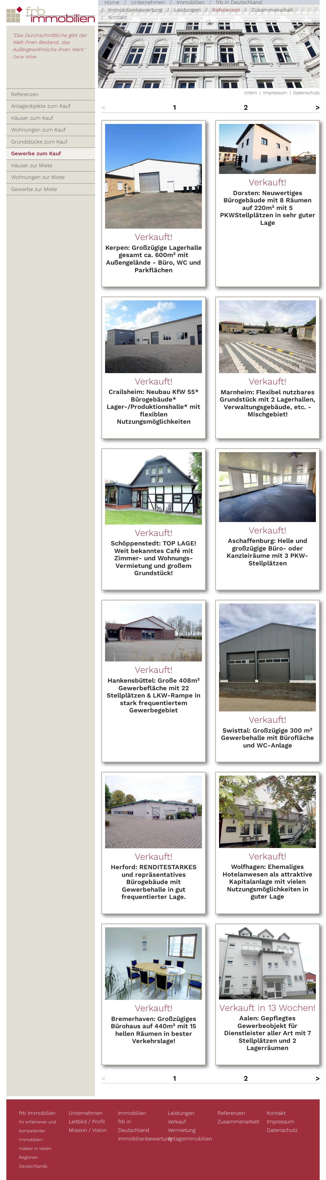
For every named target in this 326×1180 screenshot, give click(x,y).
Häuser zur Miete (31, 165)
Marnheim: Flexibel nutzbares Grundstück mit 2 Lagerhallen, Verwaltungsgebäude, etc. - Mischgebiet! (267, 403)
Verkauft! (153, 236)
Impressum (275, 92)
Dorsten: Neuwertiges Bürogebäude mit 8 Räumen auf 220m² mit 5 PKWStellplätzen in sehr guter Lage (267, 207)
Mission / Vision (88, 1130)
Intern (250, 92)
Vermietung (182, 1130)
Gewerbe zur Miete (34, 189)
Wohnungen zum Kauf (38, 129)
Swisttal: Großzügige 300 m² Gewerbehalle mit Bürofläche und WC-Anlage (267, 738)
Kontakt (117, 17)
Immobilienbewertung (135, 10)
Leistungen (187, 10)
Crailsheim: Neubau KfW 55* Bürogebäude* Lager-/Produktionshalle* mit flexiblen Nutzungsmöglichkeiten (153, 406)
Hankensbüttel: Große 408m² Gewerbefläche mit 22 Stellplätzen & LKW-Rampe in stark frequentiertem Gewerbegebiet (153, 695)
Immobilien (132, 1113)
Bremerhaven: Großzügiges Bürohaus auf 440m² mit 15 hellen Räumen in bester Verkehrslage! (153, 1030)
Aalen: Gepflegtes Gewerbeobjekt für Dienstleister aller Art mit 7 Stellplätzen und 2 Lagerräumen (267, 1033)
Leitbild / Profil (87, 1121)
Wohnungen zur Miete (38, 177)
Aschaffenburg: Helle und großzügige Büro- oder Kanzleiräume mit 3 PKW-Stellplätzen (267, 552)
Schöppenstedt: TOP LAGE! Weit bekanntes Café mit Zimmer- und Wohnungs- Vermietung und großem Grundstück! (153, 558)
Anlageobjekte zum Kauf (41, 106)
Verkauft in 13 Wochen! (267, 1007)
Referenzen (226, 10)
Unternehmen (86, 1113)
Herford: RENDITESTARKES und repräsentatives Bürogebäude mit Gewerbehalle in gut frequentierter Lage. (154, 881)
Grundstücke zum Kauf (39, 141)
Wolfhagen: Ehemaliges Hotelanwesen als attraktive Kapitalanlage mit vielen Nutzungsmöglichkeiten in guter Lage (267, 881)
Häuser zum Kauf (32, 118)
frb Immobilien (37, 1113)
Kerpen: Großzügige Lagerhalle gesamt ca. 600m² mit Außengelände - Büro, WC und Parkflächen (153, 259)
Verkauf (177, 1121)
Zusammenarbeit (272, 10)
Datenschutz (306, 92)
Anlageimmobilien (190, 1138)
